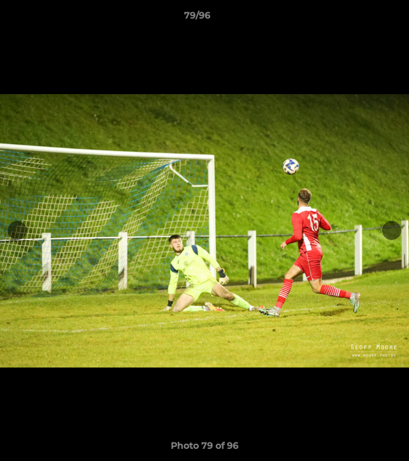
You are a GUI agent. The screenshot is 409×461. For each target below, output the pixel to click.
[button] (363, 18)
